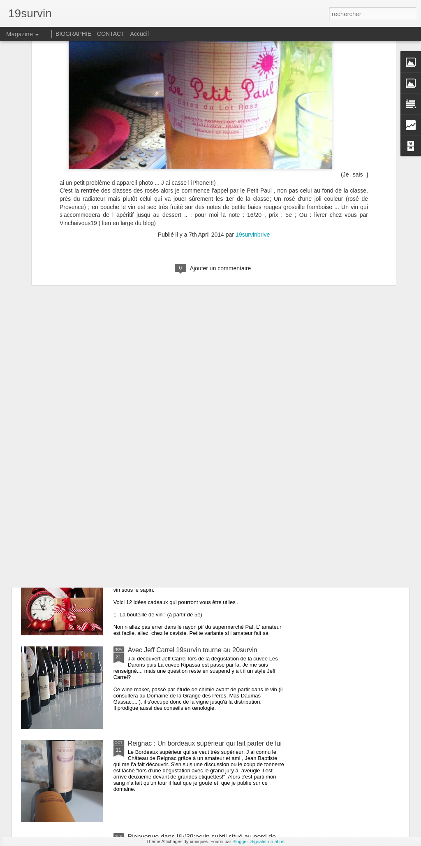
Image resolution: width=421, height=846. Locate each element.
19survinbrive (253, 129)
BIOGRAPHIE (73, 33)
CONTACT (111, 33)
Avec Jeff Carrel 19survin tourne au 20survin (192, 649)
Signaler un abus (267, 841)
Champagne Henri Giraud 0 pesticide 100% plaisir (201, 463)
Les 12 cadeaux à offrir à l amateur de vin (188, 556)
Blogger (240, 841)
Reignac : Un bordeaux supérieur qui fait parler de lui (205, 743)
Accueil (139, 33)
